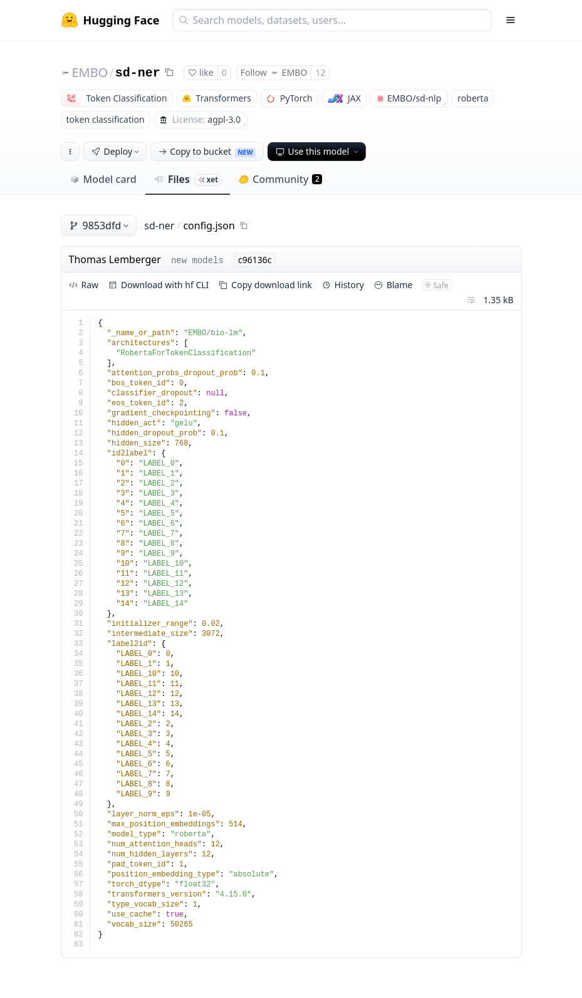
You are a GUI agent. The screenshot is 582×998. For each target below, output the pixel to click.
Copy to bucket (206, 151)
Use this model (318, 151)
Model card (103, 179)
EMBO (90, 72)
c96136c (254, 260)
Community (280, 179)
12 (320, 72)
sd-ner (137, 73)
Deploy (116, 151)
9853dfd (100, 225)
